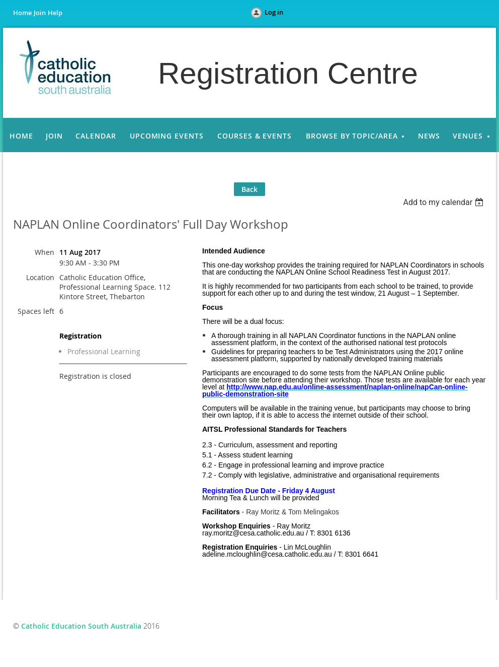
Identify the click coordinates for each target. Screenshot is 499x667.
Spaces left (36, 311)
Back (249, 189)
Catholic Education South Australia (81, 626)
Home (22, 12)
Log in (274, 12)
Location (40, 277)
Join (40, 12)
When (44, 252)
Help (55, 12)
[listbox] (444, 202)
